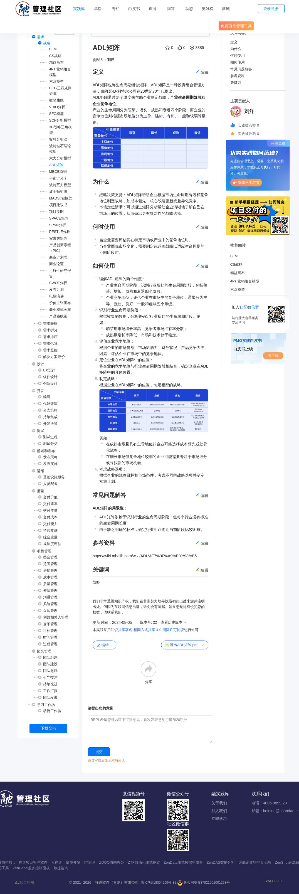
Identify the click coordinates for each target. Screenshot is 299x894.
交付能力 (50, 524)
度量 (40, 491)
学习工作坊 (46, 705)
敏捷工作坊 (52, 711)
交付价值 (50, 497)
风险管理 (50, 604)
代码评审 (50, 404)
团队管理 (44, 651)
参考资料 (237, 76)
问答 (171, 8)
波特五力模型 (60, 185)
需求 (40, 37)
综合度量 (50, 537)
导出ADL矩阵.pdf (181, 644)
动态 (189, 8)
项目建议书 (58, 205)
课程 (97, 8)
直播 (152, 8)
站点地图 (24, 882)
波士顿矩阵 (58, 191)
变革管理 (50, 624)
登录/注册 (271, 9)
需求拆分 (50, 330)
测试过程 (50, 437)
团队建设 (50, 664)
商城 (226, 8)
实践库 (79, 8)
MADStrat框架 (60, 198)
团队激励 (50, 671)
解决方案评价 (54, 357)
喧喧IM (89, 862)
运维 (40, 471)
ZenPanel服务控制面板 (31, 868)
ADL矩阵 (56, 165)
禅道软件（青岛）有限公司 (117, 882)
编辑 (102, 645)
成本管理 (50, 577)
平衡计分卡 (58, 178)
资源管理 (50, 590)
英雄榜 (207, 8)
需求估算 (50, 343)
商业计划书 (58, 257)
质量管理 (50, 584)
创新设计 (50, 383)
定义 (234, 42)
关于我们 (219, 803)
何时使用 (237, 55)
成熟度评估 (52, 544)
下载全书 (48, 728)
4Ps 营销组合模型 (244, 281)
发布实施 (50, 464)
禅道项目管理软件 (33, 862)
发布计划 (56, 289)
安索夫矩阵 (58, 238)
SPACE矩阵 (58, 218)
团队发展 (50, 697)
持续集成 (50, 417)
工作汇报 (50, 691)
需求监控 (50, 350)
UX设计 (49, 370)
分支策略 (50, 410)
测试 (40, 431)
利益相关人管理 (55, 617)
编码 (46, 397)
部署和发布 (46, 451)
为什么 (235, 49)
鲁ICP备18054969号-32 (158, 883)
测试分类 (50, 444)
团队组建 (50, 657)
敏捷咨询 (61, 868)
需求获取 (50, 323)
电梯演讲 (56, 296)
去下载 (273, 356)
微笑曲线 (56, 100)
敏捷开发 (73, 862)
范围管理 (50, 564)
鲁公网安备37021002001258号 (203, 883)
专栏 (116, 8)
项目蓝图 (56, 212)
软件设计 (50, 377)
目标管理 (50, 631)
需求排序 (50, 337)
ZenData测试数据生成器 (183, 862)
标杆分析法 (58, 139)
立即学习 (219, 818)
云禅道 (56, 862)
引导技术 (50, 677)
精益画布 (56, 62)
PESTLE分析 (59, 232)
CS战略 (55, 56)
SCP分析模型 (60, 120)
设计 (40, 364)
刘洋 (110, 60)
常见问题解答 (241, 69)
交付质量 (50, 510)
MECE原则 (58, 171)
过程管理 (50, 644)
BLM (53, 49)
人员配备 (50, 484)
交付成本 (50, 517)
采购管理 (50, 611)
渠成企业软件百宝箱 (254, 862)
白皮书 (134, 8)
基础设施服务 (54, 477)
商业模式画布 (60, 309)
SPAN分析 (57, 225)
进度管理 (50, 570)
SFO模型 (56, 114)
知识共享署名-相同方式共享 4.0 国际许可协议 (147, 630)
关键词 (235, 82)
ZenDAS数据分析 (221, 862)
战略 (46, 43)
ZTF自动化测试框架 (144, 862)
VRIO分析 (57, 107)
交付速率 (50, 504)
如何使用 (237, 62)
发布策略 (50, 457)
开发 (40, 391)
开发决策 (50, 424)
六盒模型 (56, 81)
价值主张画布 (60, 303)
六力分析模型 (60, 158)
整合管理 (50, 557)
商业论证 (56, 264)
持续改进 (50, 530)
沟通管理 (50, 597)
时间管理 (50, 637)
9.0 (274, 881)
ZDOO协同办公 (111, 862)
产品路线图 (58, 316)
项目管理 (44, 551)
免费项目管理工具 (236, 26)
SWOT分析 (58, 283)
